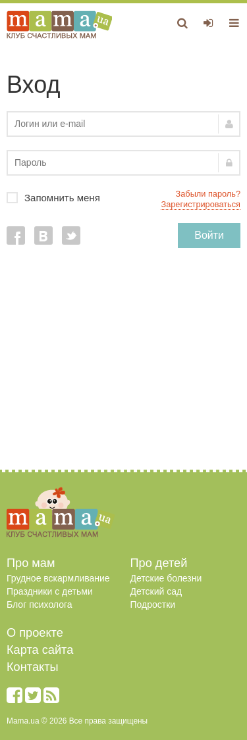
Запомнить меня (123, 198)
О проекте (35, 632)
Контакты (33, 667)
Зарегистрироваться (200, 204)
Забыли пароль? (208, 194)
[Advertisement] (123, 365)
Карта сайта (40, 649)
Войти (209, 235)
